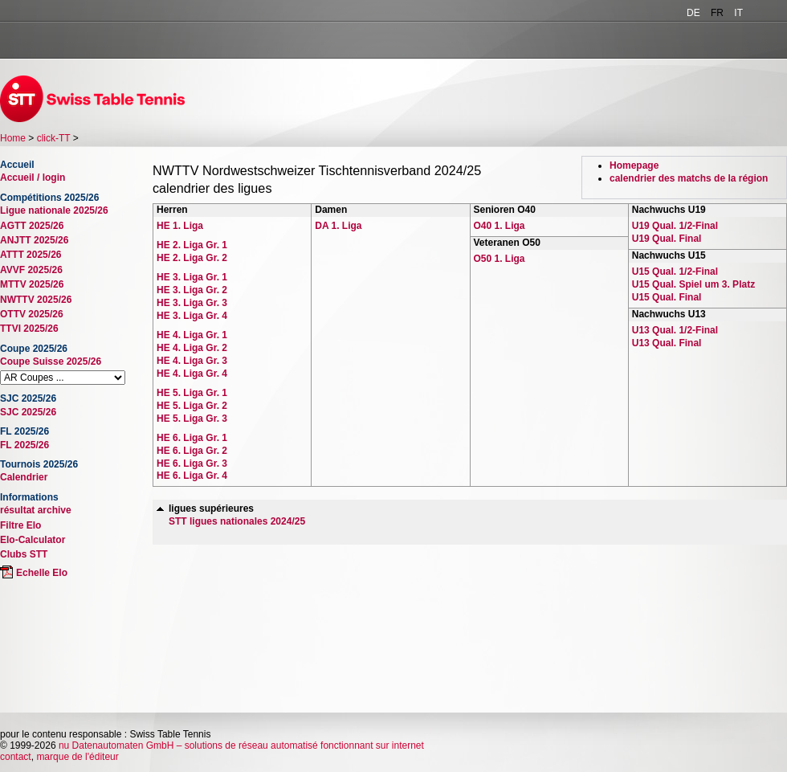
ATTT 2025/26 (30, 254)
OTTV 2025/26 (31, 314)
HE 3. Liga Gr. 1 (192, 277)
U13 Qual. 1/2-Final (675, 330)
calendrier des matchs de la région (689, 178)
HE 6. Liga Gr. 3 (192, 463)
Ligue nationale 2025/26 (54, 210)
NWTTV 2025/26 (35, 299)
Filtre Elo (20, 525)
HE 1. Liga (180, 225)
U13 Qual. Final (667, 343)
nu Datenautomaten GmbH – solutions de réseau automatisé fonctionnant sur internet (241, 745)
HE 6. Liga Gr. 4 (192, 475)
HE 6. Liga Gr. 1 (192, 437)
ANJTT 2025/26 (34, 240)
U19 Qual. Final (667, 238)
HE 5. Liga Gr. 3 (192, 418)
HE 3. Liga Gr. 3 (192, 302)
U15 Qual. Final (667, 297)
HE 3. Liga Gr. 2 (192, 290)
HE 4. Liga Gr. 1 (192, 335)
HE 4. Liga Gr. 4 (192, 373)
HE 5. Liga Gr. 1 (192, 392)
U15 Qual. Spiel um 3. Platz (693, 284)
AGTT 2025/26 (31, 225)
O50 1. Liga (499, 258)
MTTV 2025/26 (31, 284)
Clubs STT (23, 554)
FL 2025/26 (24, 445)
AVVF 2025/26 (31, 270)
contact (15, 756)
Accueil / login (32, 177)
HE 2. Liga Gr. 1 (192, 245)
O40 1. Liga (499, 225)
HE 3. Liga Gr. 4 (192, 315)
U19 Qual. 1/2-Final (675, 225)
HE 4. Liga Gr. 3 (192, 360)
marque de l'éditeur (77, 756)
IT (738, 12)
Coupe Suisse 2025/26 (50, 361)
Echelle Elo (41, 572)
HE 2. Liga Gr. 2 (192, 257)
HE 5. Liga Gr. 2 (192, 405)
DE (693, 12)
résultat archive (35, 510)
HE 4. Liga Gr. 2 (192, 347)
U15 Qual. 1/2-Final (675, 271)
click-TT (54, 138)
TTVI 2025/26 (29, 328)
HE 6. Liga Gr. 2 (192, 450)
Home (13, 138)
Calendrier (23, 477)
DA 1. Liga (338, 225)
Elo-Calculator (32, 539)
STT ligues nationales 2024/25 (237, 521)
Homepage (634, 165)
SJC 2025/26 (28, 412)
